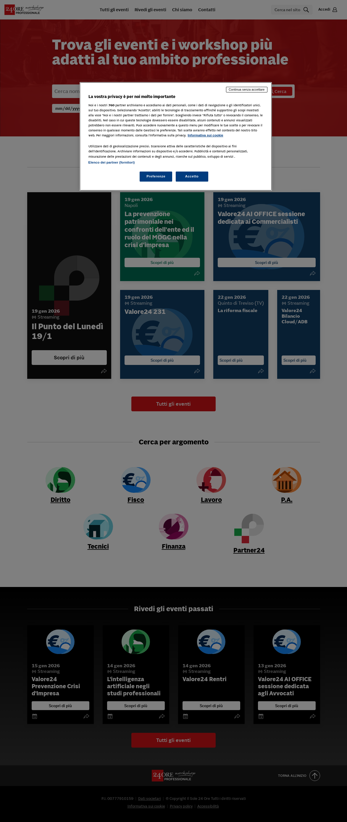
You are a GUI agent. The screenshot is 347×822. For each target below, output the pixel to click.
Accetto (192, 176)
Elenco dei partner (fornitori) (111, 162)
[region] (176, 136)
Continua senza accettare (247, 89)
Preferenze (155, 176)
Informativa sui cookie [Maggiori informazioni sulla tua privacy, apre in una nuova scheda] (205, 135)
